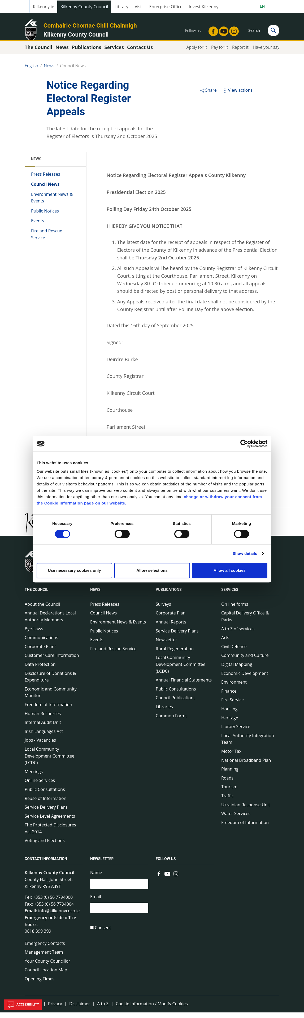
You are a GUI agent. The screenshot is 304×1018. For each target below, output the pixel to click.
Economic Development (244, 678)
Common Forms (172, 721)
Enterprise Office (166, 7)
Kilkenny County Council (84, 7)
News (49, 71)
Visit (139, 7)
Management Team (44, 958)
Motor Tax (231, 756)
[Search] (273, 30)
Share (208, 95)
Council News (73, 71)
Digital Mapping (236, 669)
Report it (240, 52)
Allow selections (152, 570)
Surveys (163, 609)
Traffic (227, 801)
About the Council (42, 609)
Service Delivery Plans (46, 813)
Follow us (166, 864)
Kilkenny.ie (43, 7)
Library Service (235, 732)
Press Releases (45, 180)
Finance (228, 696)
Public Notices (45, 216)
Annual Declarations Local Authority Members (50, 622)
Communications (41, 643)
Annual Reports (171, 627)
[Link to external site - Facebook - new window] (212, 29)
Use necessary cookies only (74, 570)
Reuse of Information (45, 804)
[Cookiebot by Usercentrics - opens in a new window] (244, 444)
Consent (103, 936)
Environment (234, 688)
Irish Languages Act (44, 737)
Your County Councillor (47, 966)
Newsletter (166, 645)
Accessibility (23, 1005)
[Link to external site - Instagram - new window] (232, 29)
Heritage (229, 723)
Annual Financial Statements (184, 685)
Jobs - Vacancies (40, 746)
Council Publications (176, 703)
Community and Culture (244, 661)
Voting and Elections (45, 846)
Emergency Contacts (45, 948)
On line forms (234, 609)
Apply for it (196, 52)
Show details (245, 553)
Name (96, 878)
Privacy (55, 1009)
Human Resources (43, 719)
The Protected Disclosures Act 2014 (50, 833)
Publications (169, 595)
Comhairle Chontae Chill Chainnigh (90, 25)
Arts (225, 643)
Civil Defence (234, 652)
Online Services (40, 786)
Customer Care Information (52, 661)
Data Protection (40, 669)
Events (37, 226)
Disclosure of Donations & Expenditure (50, 682)
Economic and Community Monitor (51, 697)
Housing (229, 714)
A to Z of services (238, 634)
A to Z (102, 1009)
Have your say (266, 52)
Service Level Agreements (50, 821)
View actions (237, 95)
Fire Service (232, 705)
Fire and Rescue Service (46, 239)
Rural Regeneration (175, 654)
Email (95, 903)
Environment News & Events (52, 203)
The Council (36, 595)
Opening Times (39, 984)
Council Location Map (46, 975)
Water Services (235, 819)
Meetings (34, 777)
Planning (229, 774)
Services (229, 595)
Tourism (229, 792)
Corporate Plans (41, 652)
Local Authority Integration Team (247, 744)
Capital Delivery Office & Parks (245, 622)
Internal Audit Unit (43, 728)
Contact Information (46, 864)
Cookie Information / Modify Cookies (152, 1009)
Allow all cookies (230, 570)
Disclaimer (79, 1009)
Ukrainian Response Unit (245, 810)
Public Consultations (45, 795)
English (31, 71)
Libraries (164, 712)
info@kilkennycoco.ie (59, 916)
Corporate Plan (170, 618)
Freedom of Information (48, 710)
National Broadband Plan (246, 765)
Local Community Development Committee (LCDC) (49, 761)
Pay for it (219, 52)
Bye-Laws (34, 634)
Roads (227, 783)
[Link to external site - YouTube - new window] (222, 29)
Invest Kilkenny (204, 7)
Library (121, 7)
